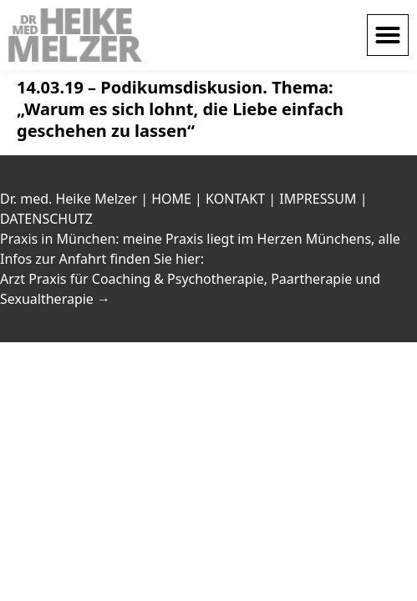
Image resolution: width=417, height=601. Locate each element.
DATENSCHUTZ (46, 219)
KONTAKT (235, 198)
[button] (388, 35)
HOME (171, 198)
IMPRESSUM (317, 198)
